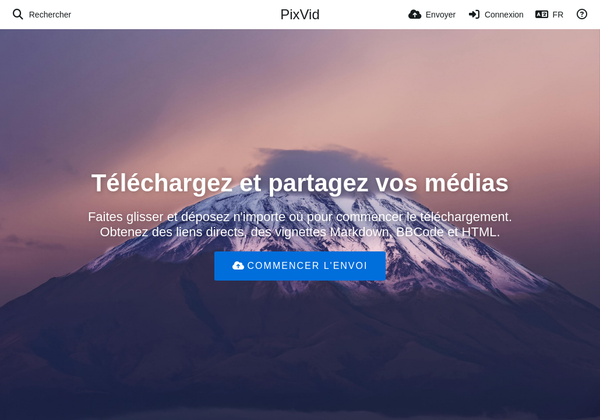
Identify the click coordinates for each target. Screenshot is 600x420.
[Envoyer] (432, 14)
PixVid (300, 14)
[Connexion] (495, 14)
